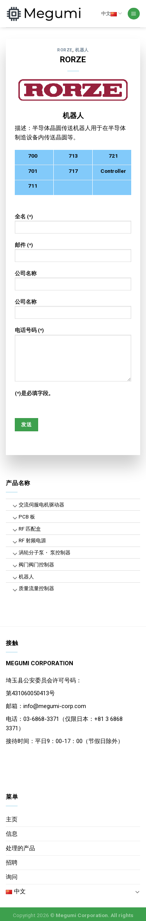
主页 (12, 819)
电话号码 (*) (73, 357)
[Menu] (133, 14)
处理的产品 (20, 848)
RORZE (64, 50)
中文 (111, 13)
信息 (12, 833)
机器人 (82, 50)
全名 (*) (73, 226)
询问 (12, 877)
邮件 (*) (73, 254)
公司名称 (73, 283)
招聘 (12, 862)
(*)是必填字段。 (34, 393)
